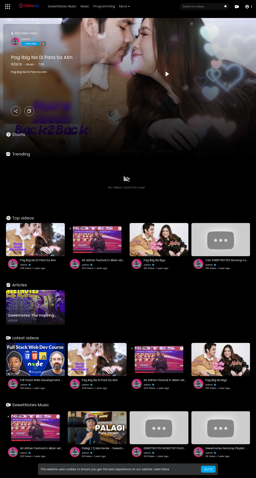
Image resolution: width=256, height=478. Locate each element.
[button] (248, 6)
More (124, 6)
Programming (104, 6)
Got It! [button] (208, 469)
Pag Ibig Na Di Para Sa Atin (42, 57)
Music (84, 6)
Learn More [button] (161, 469)
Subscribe (30, 43)
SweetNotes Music (62, 6)
